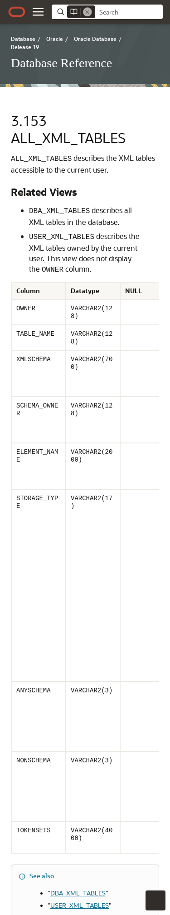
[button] (38, 12)
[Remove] (87, 12)
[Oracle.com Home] (16, 11)
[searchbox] (129, 12)
